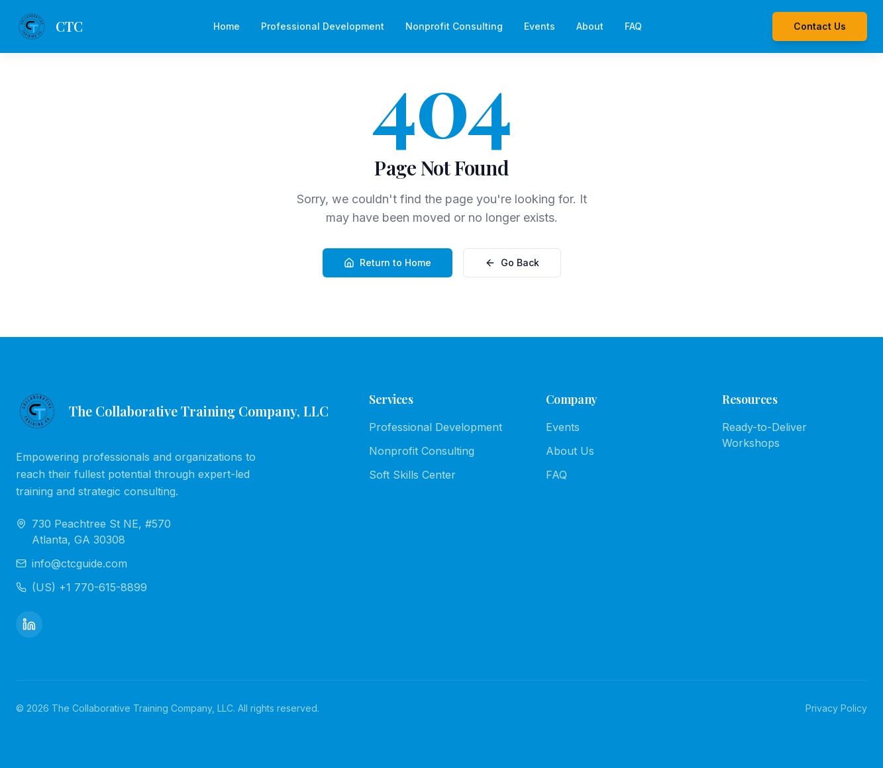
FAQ (633, 26)
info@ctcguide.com (71, 563)
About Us (570, 450)
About (589, 26)
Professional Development (322, 26)
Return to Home (387, 262)
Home (226, 26)
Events (539, 26)
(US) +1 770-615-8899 (81, 587)
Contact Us (820, 26)
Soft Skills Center (412, 474)
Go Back (512, 262)
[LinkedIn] (29, 624)
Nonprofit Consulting (454, 26)
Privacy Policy (836, 708)
